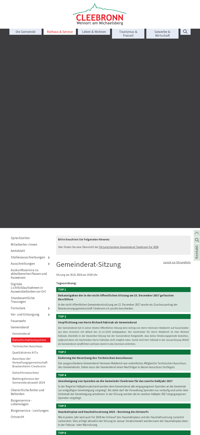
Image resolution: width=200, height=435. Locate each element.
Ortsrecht (17, 221)
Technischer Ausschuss (27, 151)
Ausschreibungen (30, 68)
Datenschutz (157, 415)
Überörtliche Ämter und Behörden (27, 196)
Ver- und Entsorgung (30, 119)
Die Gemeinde (25, 31)
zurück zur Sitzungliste (177, 67)
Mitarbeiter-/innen (24, 49)
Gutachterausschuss (25, 177)
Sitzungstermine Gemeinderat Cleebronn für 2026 (128, 52)
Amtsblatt (18, 55)
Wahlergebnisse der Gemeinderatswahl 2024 (28, 185)
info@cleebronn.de (75, 415)
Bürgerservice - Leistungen (30, 215)
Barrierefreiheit (159, 419)
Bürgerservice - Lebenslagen (21, 207)
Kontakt (154, 408)
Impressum (156, 411)
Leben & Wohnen (94, 31)
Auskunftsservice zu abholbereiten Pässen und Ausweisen (29, 78)
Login (153, 423)
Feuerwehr (18, 125)
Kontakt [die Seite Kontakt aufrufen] (196, 257)
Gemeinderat (20, 132)
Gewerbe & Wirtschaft (162, 33)
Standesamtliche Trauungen (23, 104)
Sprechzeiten (20, 42)
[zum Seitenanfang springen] (197, 233)
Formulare (30, 112)
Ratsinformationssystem (29, 144)
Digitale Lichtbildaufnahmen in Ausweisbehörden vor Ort (28, 92)
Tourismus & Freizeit (128, 33)
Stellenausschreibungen (30, 61)
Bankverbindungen (114, 423)
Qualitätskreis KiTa (25, 157)
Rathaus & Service (60, 31)
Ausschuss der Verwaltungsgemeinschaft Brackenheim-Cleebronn (30, 167)
